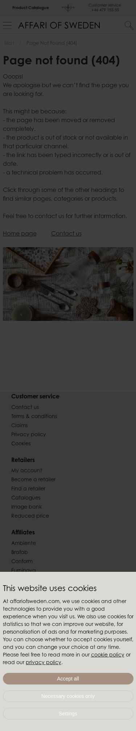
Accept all (68, 679)
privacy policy (43, 663)
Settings (68, 713)
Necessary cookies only (68, 696)
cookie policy (107, 655)
